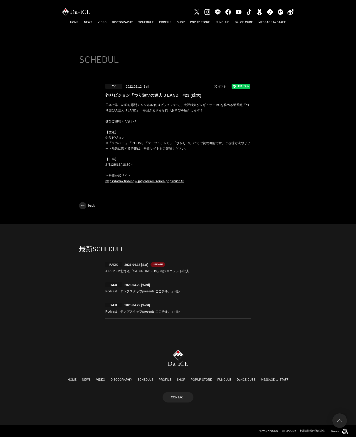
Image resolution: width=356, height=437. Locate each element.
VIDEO (102, 22)
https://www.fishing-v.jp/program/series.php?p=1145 (144, 181)
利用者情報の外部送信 (312, 430)
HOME (74, 22)
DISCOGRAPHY (122, 22)
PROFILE (165, 22)
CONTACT (178, 397)
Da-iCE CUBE (244, 22)
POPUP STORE (200, 22)
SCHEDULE (146, 22)
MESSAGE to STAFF (272, 22)
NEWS (88, 22)
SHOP (181, 22)
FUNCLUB (222, 22)
